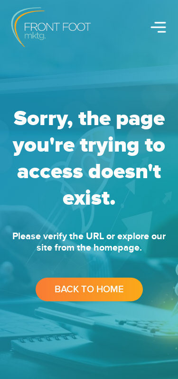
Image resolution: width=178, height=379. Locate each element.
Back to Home (89, 289)
